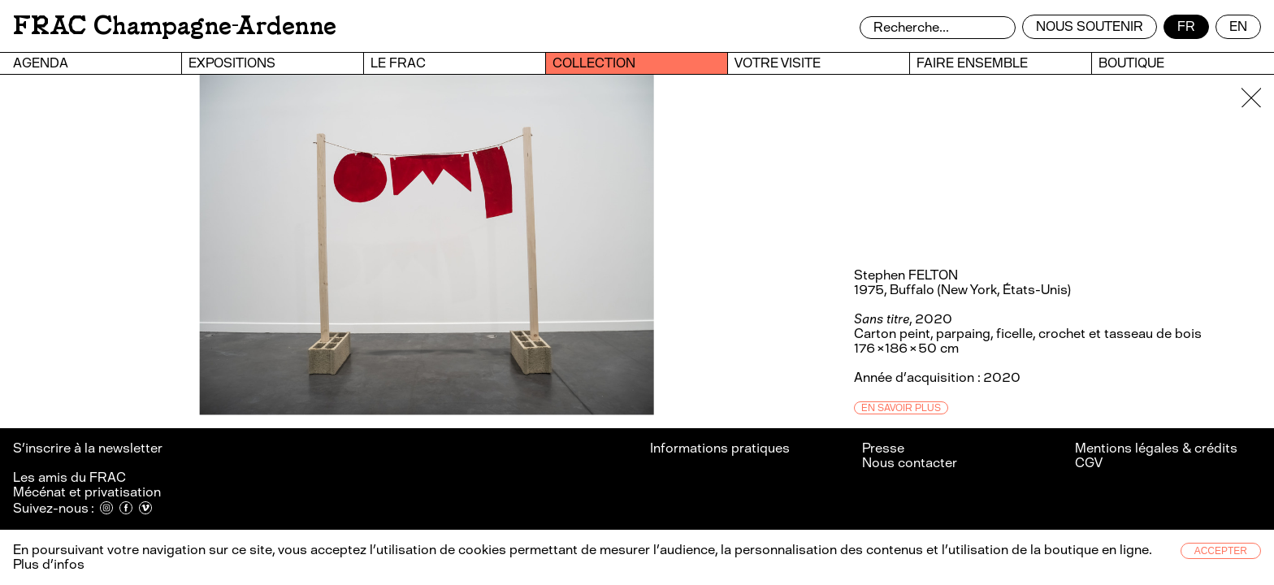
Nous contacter (909, 462)
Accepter (1220, 551)
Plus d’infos (48, 564)
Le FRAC (398, 63)
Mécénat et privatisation (87, 492)
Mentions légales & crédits (1156, 448)
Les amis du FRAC (69, 477)
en (1238, 26)
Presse (883, 448)
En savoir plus (901, 408)
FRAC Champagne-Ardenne (174, 26)
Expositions (231, 63)
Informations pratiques (720, 448)
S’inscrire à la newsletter (89, 448)
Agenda (40, 63)
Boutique (1131, 63)
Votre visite (777, 63)
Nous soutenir (1089, 26)
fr (1186, 26)
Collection (593, 63)
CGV (1089, 462)
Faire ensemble (972, 63)
